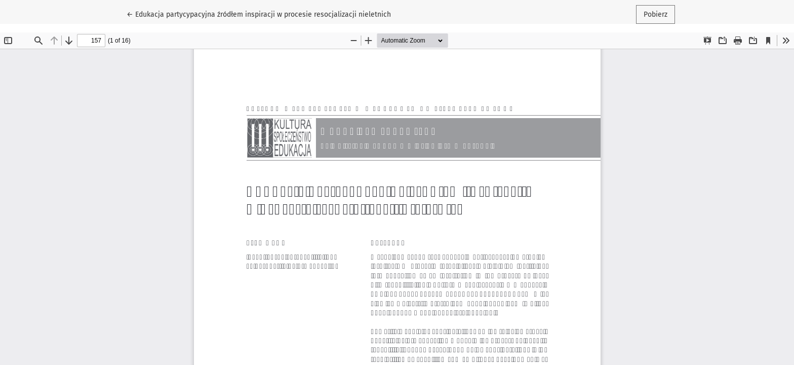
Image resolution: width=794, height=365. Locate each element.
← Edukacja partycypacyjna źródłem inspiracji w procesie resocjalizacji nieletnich (259, 14)
